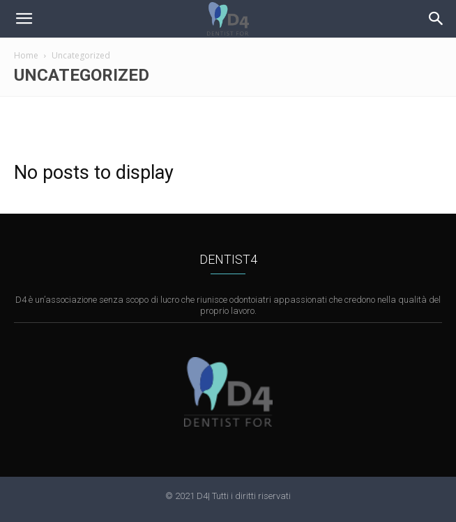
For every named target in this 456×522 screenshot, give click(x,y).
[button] (436, 19)
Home (26, 55)
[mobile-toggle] (23, 19)
